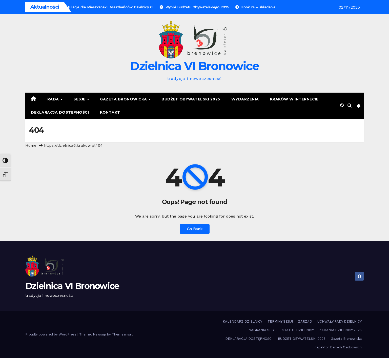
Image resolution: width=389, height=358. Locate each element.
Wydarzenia (245, 99)
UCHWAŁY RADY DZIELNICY (339, 321)
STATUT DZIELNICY (298, 330)
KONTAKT (110, 112)
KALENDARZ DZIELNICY (242, 321)
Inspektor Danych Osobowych (338, 347)
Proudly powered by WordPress (51, 334)
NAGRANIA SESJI (263, 330)
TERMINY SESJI (280, 321)
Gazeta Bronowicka (124, 99)
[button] (349, 105)
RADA (53, 99)
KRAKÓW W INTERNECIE (294, 99)
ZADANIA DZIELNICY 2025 (340, 330)
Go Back (194, 228)
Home (30, 145)
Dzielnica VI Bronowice (194, 66)
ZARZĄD (305, 321)
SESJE (80, 99)
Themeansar (122, 334)
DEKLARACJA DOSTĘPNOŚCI (60, 112)
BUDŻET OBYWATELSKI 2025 (190, 99)
